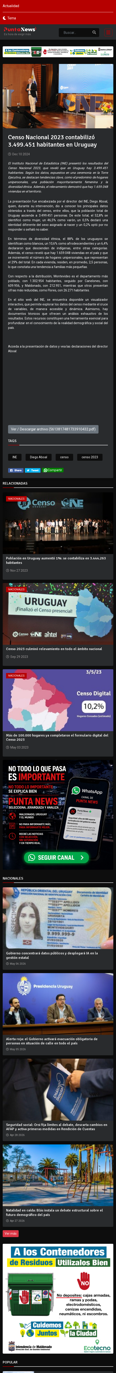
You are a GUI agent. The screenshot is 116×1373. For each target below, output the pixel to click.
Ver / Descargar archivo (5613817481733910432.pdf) (53, 429)
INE (15, 457)
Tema (11, 18)
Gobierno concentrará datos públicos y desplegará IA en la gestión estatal (52, 955)
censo (64, 457)
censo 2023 (90, 457)
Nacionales (16, 498)
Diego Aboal (38, 457)
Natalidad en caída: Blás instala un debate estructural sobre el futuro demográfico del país (54, 1212)
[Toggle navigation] (107, 32)
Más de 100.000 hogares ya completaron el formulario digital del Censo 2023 (57, 737)
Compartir (52, 470)
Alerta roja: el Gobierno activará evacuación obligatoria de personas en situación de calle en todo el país (52, 1041)
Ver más (11, 1233)
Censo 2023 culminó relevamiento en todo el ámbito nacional (54, 649)
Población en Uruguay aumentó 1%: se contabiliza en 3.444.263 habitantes (56, 560)
